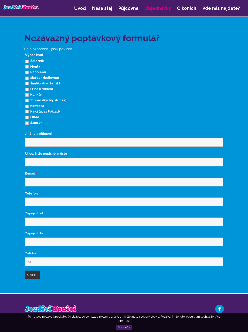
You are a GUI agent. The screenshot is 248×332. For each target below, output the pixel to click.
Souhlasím (124, 327)
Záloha (30, 253)
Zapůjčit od (34, 213)
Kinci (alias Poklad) (45, 111)
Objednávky (158, 8)
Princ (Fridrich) (41, 89)
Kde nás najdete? (221, 8)
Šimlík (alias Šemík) (45, 83)
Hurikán (36, 94)
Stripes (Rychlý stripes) (48, 100)
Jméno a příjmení (39, 133)
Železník (37, 61)
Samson (36, 122)
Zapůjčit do (34, 233)
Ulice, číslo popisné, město (46, 153)
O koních (186, 8)
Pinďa (34, 117)
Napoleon (38, 72)
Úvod (80, 8)
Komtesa (37, 106)
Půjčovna (128, 8)
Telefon (32, 193)
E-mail (31, 173)
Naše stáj (102, 8)
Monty (35, 66)
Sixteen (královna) (44, 78)
